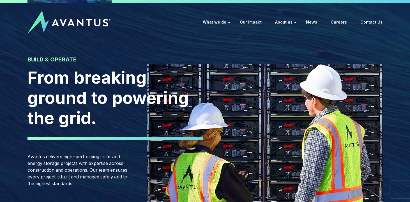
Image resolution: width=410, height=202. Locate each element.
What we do (214, 22)
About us (283, 22)
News (311, 22)
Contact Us (371, 22)
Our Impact (251, 22)
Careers (339, 22)
